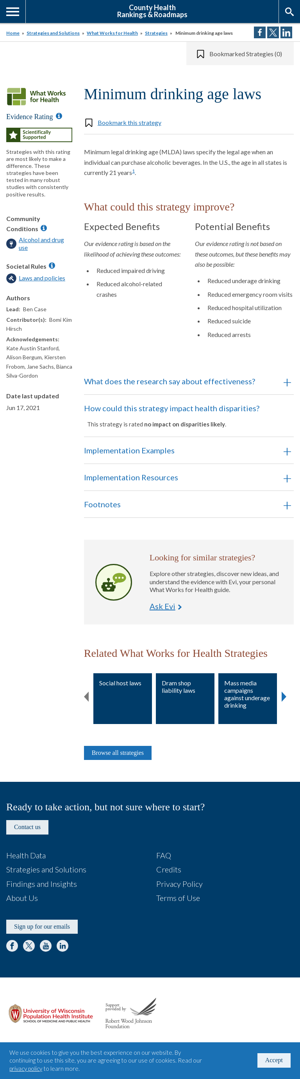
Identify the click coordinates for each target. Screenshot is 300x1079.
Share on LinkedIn (286, 32)
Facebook (12, 946)
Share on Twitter (273, 32)
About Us (22, 897)
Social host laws (120, 683)
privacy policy (25, 1068)
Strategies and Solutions (53, 33)
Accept (274, 1060)
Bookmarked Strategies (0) (245, 53)
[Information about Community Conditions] (44, 228)
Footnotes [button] (102, 504)
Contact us (27, 827)
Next (284, 695)
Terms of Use (178, 897)
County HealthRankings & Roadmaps (152, 10)
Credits (168, 869)
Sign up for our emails (42, 926)
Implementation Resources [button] (131, 477)
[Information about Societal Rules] (52, 265)
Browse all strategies (118, 752)
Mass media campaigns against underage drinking (247, 694)
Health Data (26, 855)
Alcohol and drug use (41, 243)
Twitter (29, 946)
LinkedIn (62, 946)
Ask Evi (113, 582)
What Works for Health (112, 33)
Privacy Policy (179, 883)
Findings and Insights (41, 883)
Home (13, 33)
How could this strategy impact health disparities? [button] (178, 415)
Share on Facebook (260, 32)
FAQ (163, 855)
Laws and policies (42, 278)
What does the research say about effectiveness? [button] (169, 381)
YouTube (46, 946)
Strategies (156, 33)
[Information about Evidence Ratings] (59, 116)
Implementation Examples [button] (129, 450)
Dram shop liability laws (178, 686)
